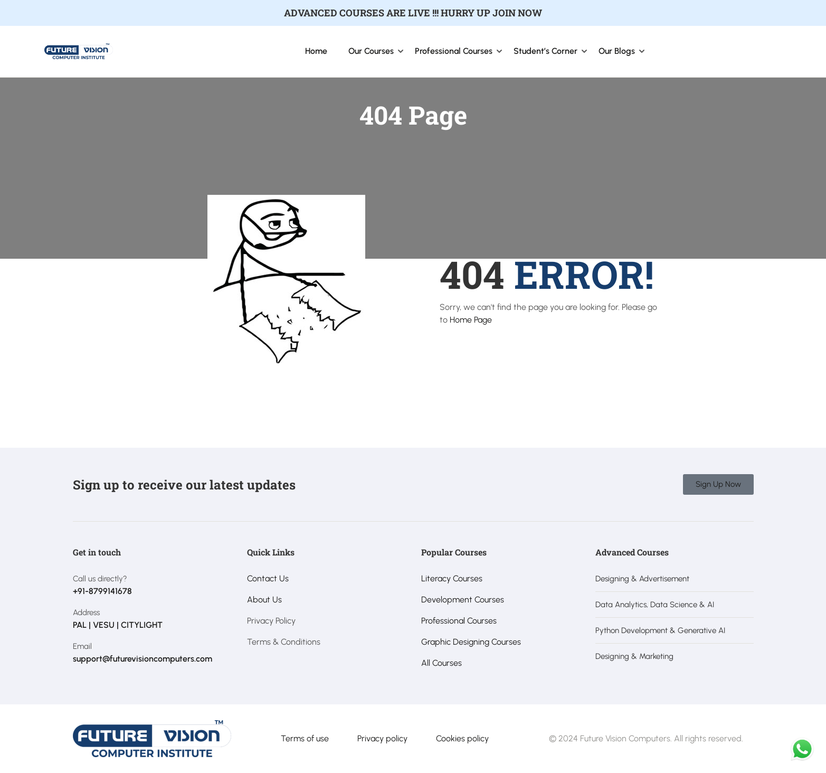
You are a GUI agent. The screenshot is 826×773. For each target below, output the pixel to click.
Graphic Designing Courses (471, 642)
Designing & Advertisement (642, 578)
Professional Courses (453, 51)
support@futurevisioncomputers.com (142, 659)
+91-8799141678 (102, 591)
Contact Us (268, 578)
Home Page (471, 320)
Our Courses (371, 51)
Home (316, 51)
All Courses (441, 663)
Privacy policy (382, 738)
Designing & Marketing (634, 656)
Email (82, 646)
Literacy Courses (451, 578)
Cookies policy (462, 738)
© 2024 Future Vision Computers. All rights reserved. (646, 738)
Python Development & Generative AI (660, 630)
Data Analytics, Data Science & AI (654, 604)
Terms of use (305, 738)
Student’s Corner (545, 51)
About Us (264, 600)
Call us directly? (100, 578)
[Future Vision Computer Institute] (78, 50)
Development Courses (462, 600)
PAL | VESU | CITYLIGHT (118, 625)
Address (86, 612)
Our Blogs (617, 51)
